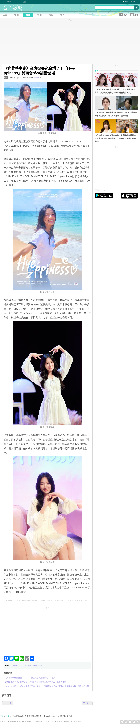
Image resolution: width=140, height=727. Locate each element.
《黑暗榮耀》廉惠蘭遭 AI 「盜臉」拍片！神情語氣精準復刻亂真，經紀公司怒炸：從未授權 (116, 114)
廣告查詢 (68, 721)
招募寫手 (77, 721)
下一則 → (87, 703)
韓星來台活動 (17, 665)
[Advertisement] (47, 630)
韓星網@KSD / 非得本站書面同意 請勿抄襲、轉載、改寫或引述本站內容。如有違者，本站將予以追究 (46, 600)
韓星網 (36, 78)
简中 (133, 1)
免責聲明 (49, 721)
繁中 (126, 1)
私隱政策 (58, 721)
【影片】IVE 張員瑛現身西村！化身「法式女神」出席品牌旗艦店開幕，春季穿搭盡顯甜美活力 (115, 91)
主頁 (2, 716)
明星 (6, 78)
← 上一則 (7, 703)
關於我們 (39, 721)
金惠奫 (28, 665)
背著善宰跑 (38, 665)
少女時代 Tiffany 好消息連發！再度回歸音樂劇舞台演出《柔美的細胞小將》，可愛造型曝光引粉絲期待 (115, 138)
